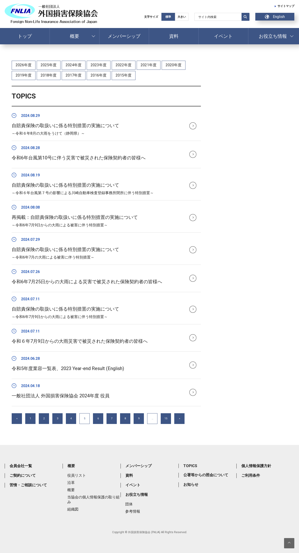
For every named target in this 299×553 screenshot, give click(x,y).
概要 (74, 36)
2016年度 (99, 75)
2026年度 (24, 65)
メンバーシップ (124, 36)
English (275, 16)
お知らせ (190, 484)
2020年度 (174, 65)
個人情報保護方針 (256, 466)
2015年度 (124, 75)
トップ (25, 36)
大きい (182, 16)
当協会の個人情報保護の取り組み (93, 499)
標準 (168, 16)
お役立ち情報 (273, 36)
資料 (173, 36)
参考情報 (132, 511)
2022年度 (124, 65)
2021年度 (149, 65)
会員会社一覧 (21, 466)
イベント (223, 36)
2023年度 (99, 65)
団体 (129, 504)
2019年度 (24, 75)
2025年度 (49, 65)
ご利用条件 (250, 475)
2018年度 (49, 75)
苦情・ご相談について (28, 485)
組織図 (72, 509)
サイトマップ (286, 6)
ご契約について (23, 475)
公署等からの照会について (205, 475)
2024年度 (74, 65)
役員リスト (76, 475)
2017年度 (74, 75)
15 (165, 418)
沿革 (71, 482)
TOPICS (190, 466)
